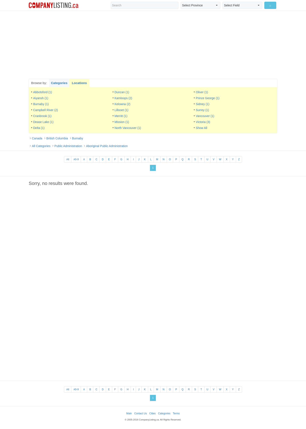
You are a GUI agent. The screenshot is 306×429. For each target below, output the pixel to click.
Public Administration (68, 146)
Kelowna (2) (122, 104)
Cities (152, 413)
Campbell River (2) (45, 110)
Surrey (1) (202, 110)
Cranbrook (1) (42, 116)
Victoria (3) (203, 122)
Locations (79, 83)
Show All (201, 128)
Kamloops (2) (123, 98)
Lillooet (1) (121, 110)
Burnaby (77, 138)
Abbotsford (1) (42, 92)
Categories (59, 83)
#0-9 (76, 159)
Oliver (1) (202, 92)
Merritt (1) (121, 116)
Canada (37, 138)
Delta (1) (39, 128)
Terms (176, 413)
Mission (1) (122, 122)
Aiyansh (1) (40, 98)
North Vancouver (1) (128, 128)
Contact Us (140, 413)
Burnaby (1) (41, 104)
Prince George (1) (207, 98)
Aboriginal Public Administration (107, 146)
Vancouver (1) (205, 116)
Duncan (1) (122, 92)
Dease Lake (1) (43, 122)
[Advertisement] (153, 44)
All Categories (41, 146)
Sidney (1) (202, 104)
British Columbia (57, 138)
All (67, 159)
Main (129, 413)
